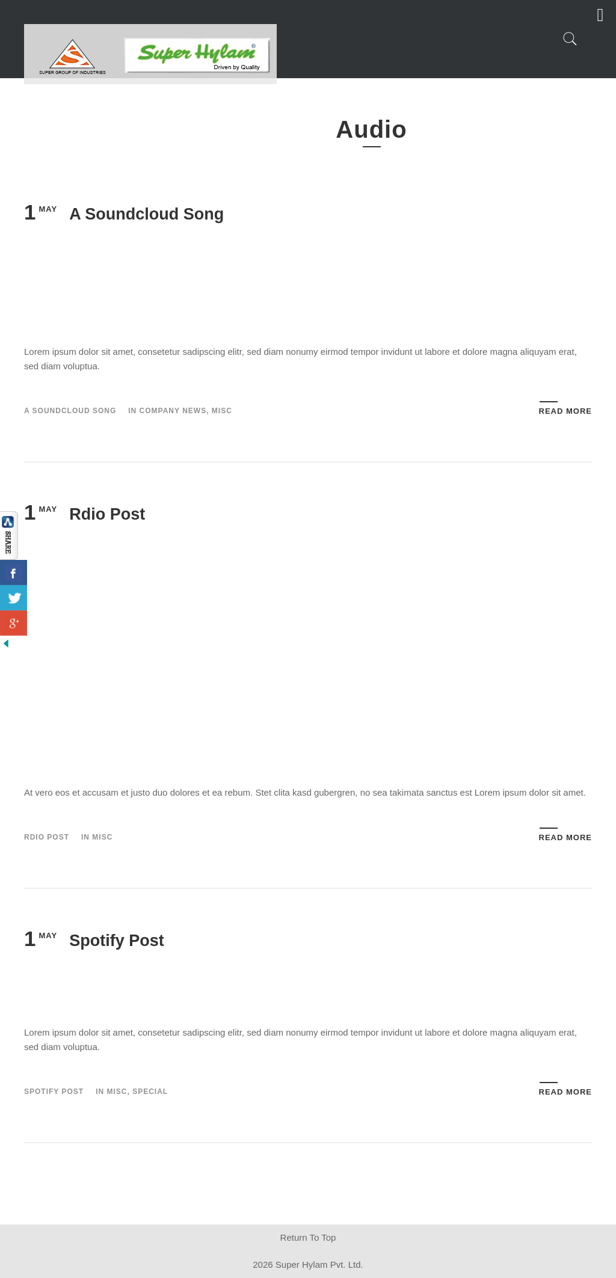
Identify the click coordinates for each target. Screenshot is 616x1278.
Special (150, 1091)
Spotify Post (116, 941)
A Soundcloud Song (146, 214)
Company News (173, 411)
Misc (222, 411)
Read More (565, 411)
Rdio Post (107, 514)
